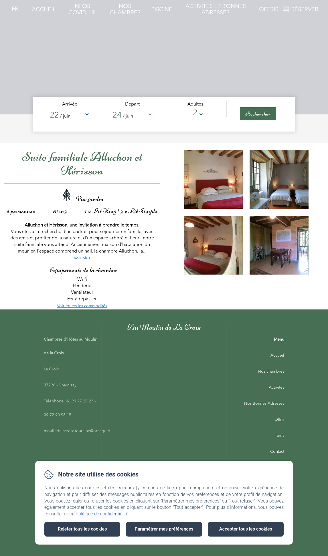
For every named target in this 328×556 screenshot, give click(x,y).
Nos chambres (271, 372)
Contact (277, 452)
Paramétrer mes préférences (164, 529)
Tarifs (279, 436)
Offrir (268, 10)
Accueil (44, 10)
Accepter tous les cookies (245, 529)
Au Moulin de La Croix (164, 327)
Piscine (161, 10)
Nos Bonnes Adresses (264, 404)
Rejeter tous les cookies (82, 529)
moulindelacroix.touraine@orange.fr (77, 431)
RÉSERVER (304, 10)
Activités (276, 388)
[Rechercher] (258, 113)
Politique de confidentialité (102, 514)
